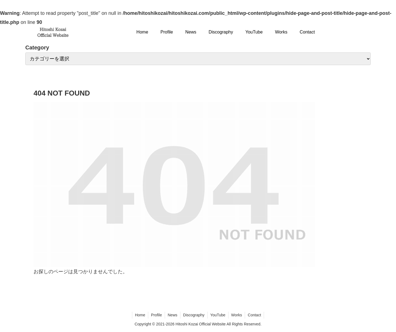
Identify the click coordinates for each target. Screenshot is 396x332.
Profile (156, 315)
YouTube (218, 315)
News (172, 315)
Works (236, 315)
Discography (194, 315)
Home (140, 315)
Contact (254, 315)
